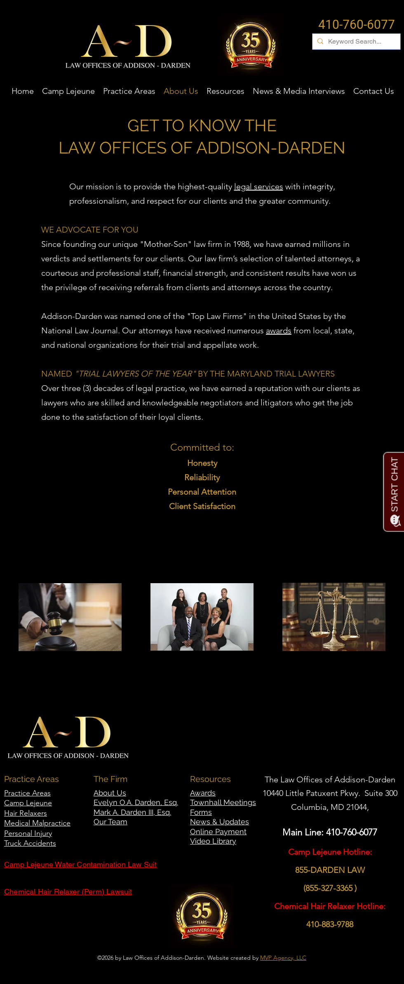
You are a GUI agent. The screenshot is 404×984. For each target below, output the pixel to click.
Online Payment (218, 831)
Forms (201, 812)
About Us (110, 793)
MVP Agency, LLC (283, 957)
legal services (258, 186)
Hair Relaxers (25, 813)
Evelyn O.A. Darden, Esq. (136, 802)
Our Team (110, 821)
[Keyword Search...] (355, 41)
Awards (203, 793)
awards (278, 330)
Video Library (213, 841)
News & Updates (219, 821)
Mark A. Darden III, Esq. (132, 812)
